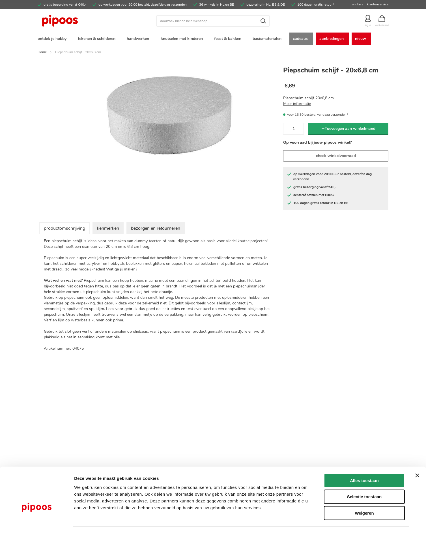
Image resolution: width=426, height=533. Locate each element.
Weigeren (364, 497)
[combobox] (213, 21)
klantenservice (377, 4)
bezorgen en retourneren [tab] (155, 229)
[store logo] (81, 21)
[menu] (213, 39)
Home (42, 53)
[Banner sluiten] (417, 459)
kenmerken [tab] (108, 229)
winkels (357, 4)
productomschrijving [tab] (64, 229)
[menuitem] (53, 39)
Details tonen (305, 521)
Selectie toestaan (364, 480)
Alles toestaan (364, 464)
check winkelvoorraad (336, 157)
